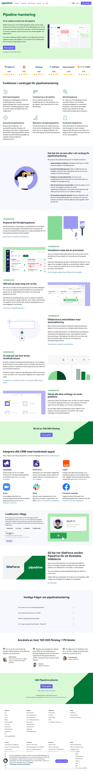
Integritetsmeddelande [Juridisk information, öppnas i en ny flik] (23, 764)
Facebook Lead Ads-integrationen (73, 500)
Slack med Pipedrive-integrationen (49, 500)
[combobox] (72, 3)
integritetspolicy (63, 697)
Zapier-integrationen (80, 479)
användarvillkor (51, 697)
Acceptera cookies (61, 761)
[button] (5, 760)
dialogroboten (22, 519)
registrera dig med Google (48, 690)
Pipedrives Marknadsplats (51, 455)
